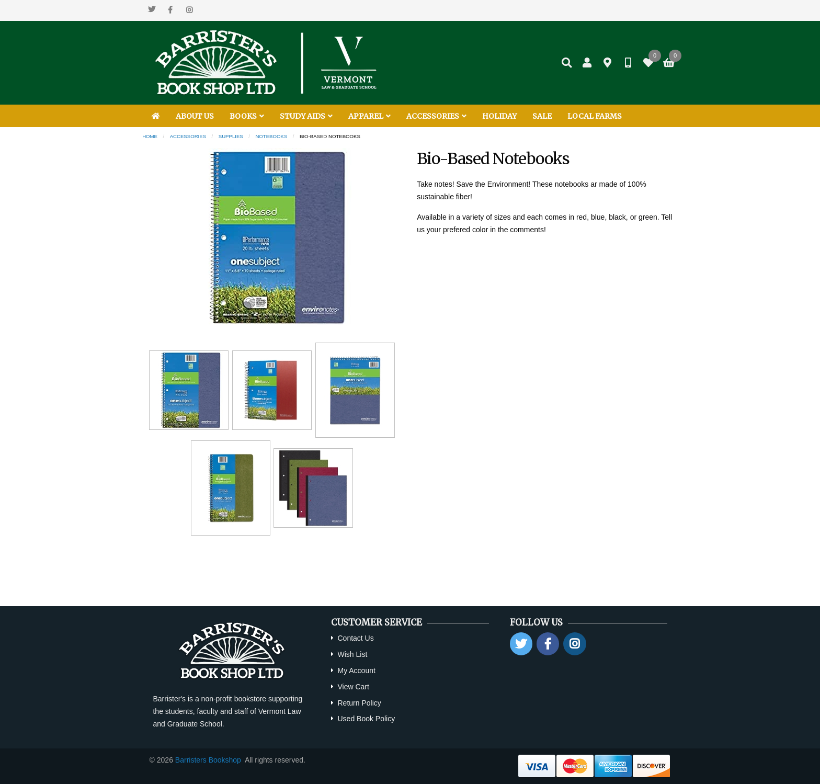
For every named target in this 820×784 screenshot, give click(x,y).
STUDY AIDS (306, 116)
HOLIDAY (499, 116)
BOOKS (247, 116)
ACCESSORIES (436, 116)
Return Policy (359, 703)
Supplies (231, 136)
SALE (542, 116)
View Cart (353, 687)
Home (149, 136)
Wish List (352, 654)
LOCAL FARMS (594, 116)
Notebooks (271, 136)
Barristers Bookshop (208, 760)
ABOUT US (195, 116)
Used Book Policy (366, 718)
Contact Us (355, 638)
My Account (356, 670)
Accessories (188, 136)
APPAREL (369, 116)
